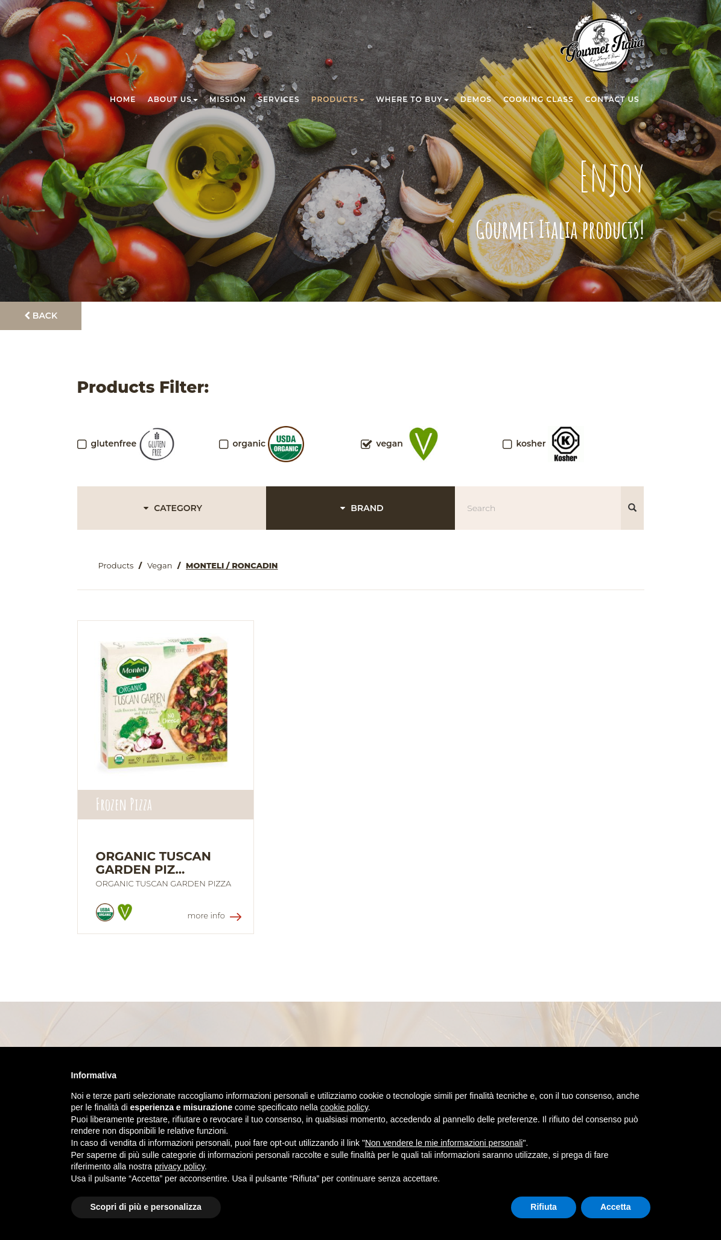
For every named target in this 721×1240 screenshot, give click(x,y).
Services (279, 99)
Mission (227, 99)
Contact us (612, 99)
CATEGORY (171, 508)
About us (173, 99)
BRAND (360, 508)
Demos (476, 99)
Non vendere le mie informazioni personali (443, 1143)
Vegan (160, 565)
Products (337, 99)
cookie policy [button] (344, 1107)
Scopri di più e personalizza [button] (146, 1207)
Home (123, 99)
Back (40, 315)
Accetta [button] (615, 1207)
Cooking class (538, 99)
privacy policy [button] (179, 1166)
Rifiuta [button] (543, 1207)
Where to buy (412, 99)
